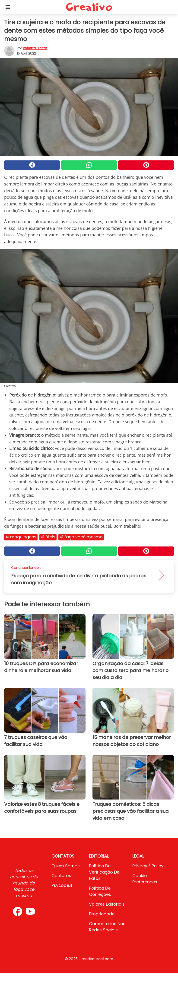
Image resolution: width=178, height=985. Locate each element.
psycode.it (61, 885)
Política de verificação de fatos (104, 872)
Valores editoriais (107, 904)
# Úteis (48, 537)
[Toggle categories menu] (8, 7)
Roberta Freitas (35, 48)
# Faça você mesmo (81, 537)
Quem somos (65, 866)
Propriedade (101, 914)
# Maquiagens (20, 537)
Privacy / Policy (147, 866)
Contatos (61, 875)
